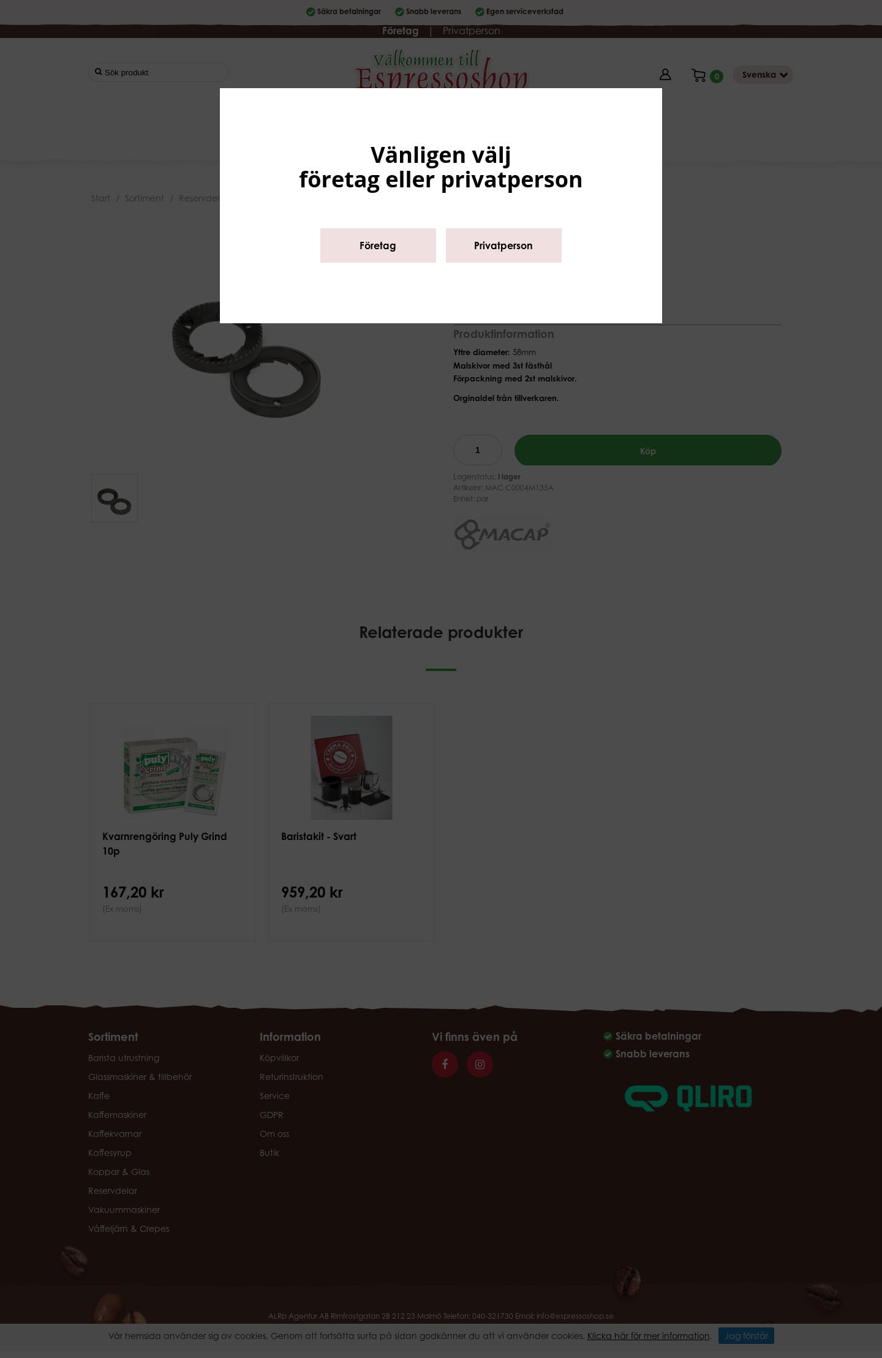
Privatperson (503, 245)
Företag (378, 245)
